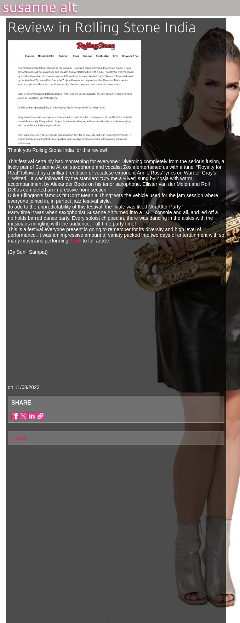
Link (76, 241)
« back (19, 438)
